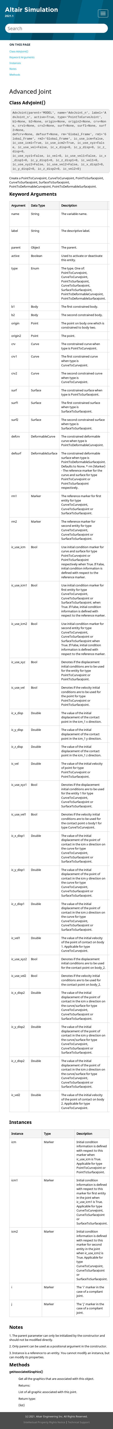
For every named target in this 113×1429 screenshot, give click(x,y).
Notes (12, 68)
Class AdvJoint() (18, 51)
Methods (14, 74)
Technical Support (79, 1422)
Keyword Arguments (21, 57)
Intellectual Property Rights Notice (44, 1422)
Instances (15, 63)
